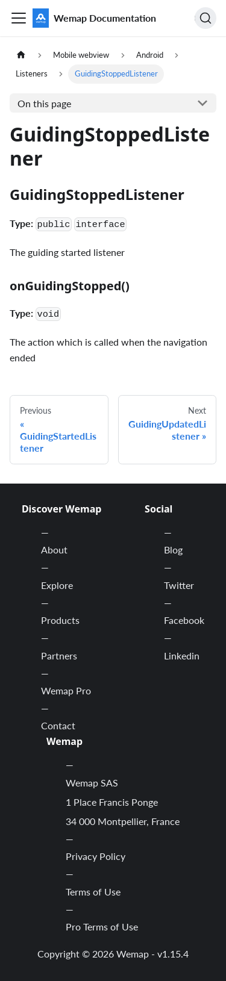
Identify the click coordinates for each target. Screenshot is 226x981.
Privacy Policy (95, 856)
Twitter (179, 585)
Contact (58, 725)
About (54, 549)
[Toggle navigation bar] (19, 18)
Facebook (184, 620)
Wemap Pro (66, 690)
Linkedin (181, 655)
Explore (57, 585)
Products (60, 620)
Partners (59, 655)
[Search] (205, 18)
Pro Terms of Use (102, 926)
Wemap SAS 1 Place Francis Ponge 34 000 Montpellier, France (123, 802)
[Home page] (21, 55)
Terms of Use (93, 891)
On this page (44, 103)
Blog (173, 549)
